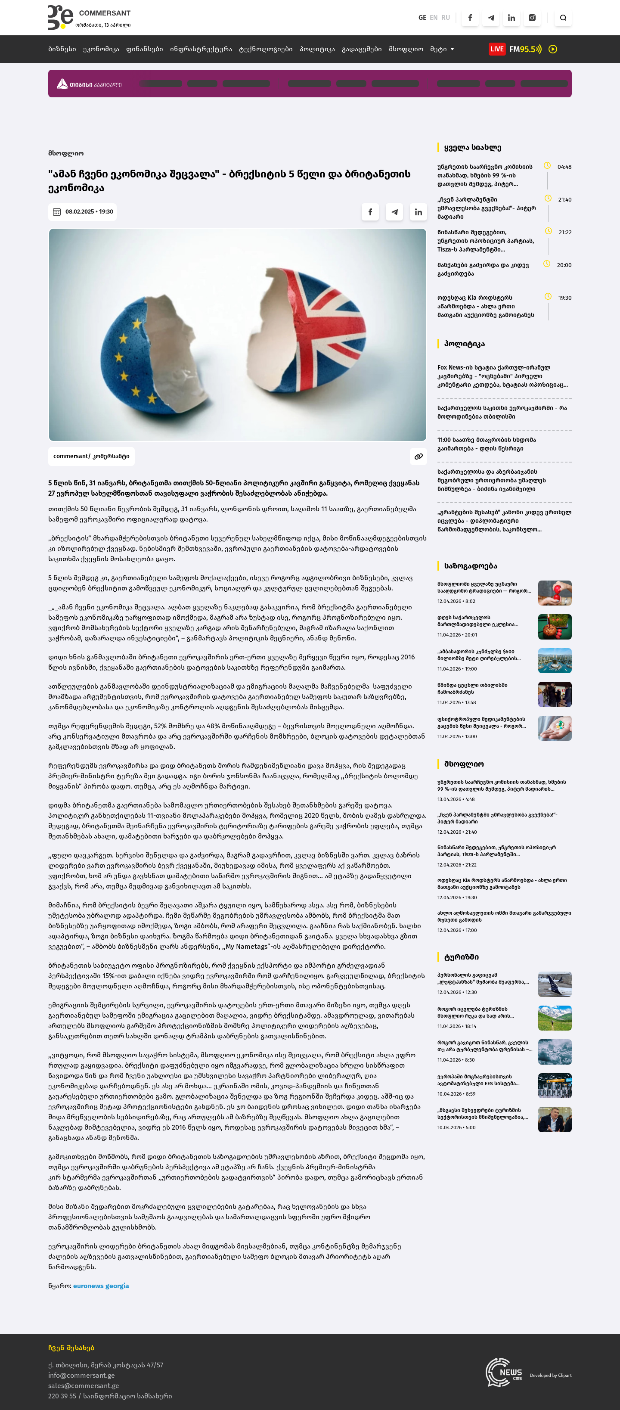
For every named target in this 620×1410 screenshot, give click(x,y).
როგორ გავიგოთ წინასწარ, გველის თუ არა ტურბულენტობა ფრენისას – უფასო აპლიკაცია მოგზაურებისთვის (485, 1046)
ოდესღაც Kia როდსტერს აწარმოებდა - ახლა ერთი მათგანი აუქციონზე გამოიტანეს (502, 883)
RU (445, 17)
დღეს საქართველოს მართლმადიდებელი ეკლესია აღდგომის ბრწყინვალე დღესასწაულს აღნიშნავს (476, 621)
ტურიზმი (461, 957)
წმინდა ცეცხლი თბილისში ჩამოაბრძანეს (472, 688)
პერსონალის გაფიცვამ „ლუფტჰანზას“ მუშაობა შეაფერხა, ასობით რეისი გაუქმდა (481, 978)
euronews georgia (101, 1286)
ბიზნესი (62, 49)
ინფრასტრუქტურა (201, 49)
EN (434, 17)
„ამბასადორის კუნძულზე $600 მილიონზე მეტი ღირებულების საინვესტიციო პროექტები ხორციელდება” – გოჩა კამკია (477, 655)
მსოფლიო (406, 49)
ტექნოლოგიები (266, 49)
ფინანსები (144, 49)
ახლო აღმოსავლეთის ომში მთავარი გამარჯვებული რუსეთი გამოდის (504, 916)
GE (422, 17)
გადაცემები (362, 49)
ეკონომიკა (101, 49)
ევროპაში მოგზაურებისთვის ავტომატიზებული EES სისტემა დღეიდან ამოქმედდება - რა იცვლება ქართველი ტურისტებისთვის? (476, 1080)
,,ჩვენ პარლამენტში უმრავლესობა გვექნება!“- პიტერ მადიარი (497, 818)
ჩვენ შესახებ (71, 1348)
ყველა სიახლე (473, 147)
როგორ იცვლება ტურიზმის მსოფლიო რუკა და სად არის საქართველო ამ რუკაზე (473, 1012)
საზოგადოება (471, 566)
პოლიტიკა (317, 49)
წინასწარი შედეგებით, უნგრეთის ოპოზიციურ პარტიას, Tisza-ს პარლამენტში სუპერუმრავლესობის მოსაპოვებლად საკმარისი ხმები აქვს (499, 851)
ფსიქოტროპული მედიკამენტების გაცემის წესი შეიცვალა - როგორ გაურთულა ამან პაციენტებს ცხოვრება (481, 723)
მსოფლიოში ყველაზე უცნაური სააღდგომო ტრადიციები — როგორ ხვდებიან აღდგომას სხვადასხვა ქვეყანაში (482, 587)
